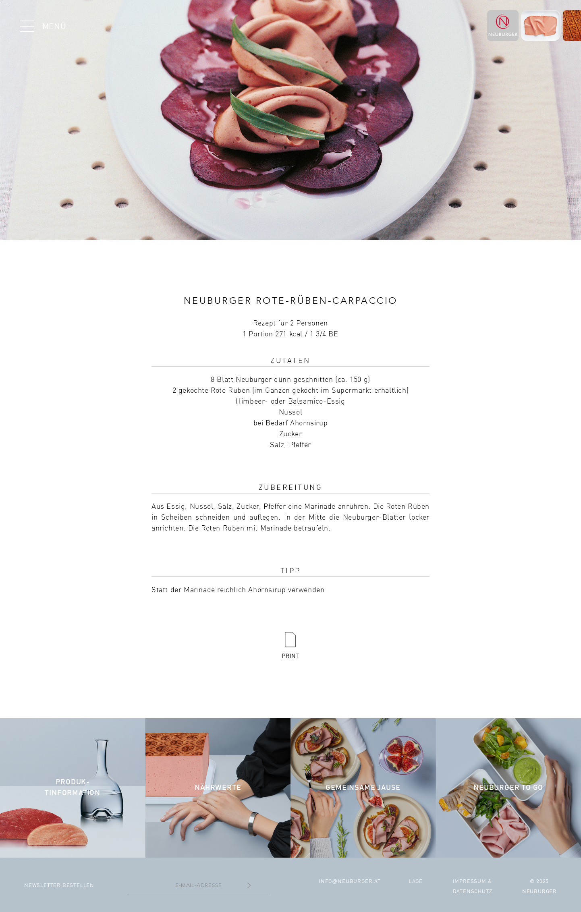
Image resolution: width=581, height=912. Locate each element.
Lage (416, 881)
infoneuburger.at (350, 881)
